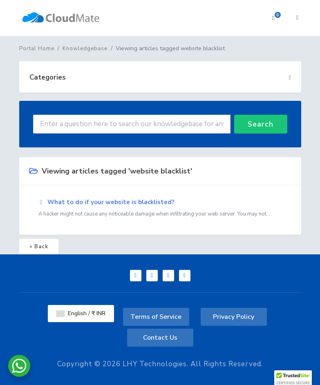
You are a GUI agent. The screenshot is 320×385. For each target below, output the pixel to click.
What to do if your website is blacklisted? (160, 208)
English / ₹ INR (80, 313)
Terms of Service (155, 316)
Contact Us (160, 337)
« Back (38, 246)
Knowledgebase (85, 48)
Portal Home (36, 48)
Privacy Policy (233, 316)
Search (260, 124)
